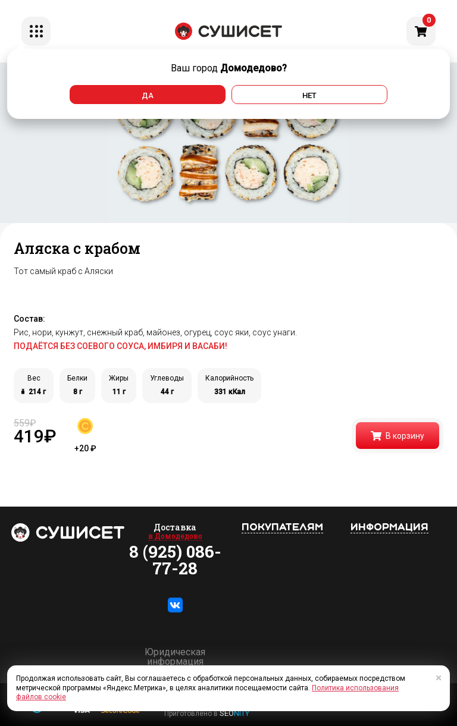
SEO (234, 713)
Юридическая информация (175, 657)
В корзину (397, 436)
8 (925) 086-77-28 (175, 560)
